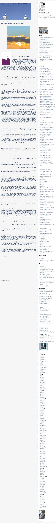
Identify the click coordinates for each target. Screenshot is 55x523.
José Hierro (41, 433)
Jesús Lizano (41, 422)
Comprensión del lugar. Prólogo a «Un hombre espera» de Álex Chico (47, 270)
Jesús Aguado (41, 421)
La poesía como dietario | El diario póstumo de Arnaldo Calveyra (46, 269)
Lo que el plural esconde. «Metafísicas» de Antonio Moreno (46, 135)
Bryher (41, 375)
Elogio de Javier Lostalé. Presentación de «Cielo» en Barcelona (46, 189)
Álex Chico (41, 358)
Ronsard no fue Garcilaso (42, 318)
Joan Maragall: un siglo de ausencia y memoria (45, 321)
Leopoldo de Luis (42, 455)
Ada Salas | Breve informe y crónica (43, 173)
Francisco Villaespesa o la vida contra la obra (44, 193)
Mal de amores (41, 257)
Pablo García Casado (42, 481)
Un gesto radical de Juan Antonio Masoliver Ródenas (45, 159)
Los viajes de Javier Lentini (43, 140)
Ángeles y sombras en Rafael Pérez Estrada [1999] (45, 300)
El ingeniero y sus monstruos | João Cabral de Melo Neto (46, 233)
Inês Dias (41, 411)
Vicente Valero (41, 505)
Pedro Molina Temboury (42, 482)
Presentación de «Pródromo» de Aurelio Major (45, 216)
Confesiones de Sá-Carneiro (43, 230)
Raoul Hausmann (42, 489)
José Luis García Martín (42, 435)
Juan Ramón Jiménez (42, 450)
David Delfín (41, 389)
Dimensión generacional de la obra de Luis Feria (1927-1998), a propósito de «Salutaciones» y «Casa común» (46, 42)
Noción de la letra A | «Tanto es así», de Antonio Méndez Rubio (46, 143)
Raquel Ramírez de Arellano (43, 490)
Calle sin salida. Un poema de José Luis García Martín (45, 335)
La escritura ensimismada (42, 199)
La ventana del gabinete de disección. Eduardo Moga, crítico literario (47, 277)
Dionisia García (41, 390)
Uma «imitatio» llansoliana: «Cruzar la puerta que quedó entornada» (47, 237)
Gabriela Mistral (41, 407)
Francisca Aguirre (42, 402)
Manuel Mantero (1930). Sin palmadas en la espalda (45, 47)
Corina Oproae (41, 386)
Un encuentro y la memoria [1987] (43, 256)
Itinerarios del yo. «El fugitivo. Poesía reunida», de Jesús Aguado (46, 114)
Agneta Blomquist (42, 354)
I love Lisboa (41, 111)
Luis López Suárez (42, 460)
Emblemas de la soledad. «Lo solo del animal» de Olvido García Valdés (47, 104)
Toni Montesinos (42, 503)
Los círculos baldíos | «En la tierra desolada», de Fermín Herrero (46, 139)
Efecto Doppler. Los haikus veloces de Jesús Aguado (45, 92)
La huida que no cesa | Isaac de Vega (44, 328)
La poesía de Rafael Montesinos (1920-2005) (44, 38)
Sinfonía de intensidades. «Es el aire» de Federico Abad (45, 155)
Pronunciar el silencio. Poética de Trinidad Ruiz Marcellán (46, 219)
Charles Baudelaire (42, 384)
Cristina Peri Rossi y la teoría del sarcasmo (44, 81)
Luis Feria (41, 459)
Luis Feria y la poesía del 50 (43, 43)
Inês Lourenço (41, 412)
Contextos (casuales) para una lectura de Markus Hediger (46, 176)
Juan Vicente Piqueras (42, 451)
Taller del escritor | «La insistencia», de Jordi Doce (45, 156)
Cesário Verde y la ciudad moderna (43, 228)
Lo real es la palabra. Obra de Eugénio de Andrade (45, 235)
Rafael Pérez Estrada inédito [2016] (43, 293)
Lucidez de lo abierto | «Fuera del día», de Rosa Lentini (45, 141)
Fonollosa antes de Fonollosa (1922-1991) (44, 39)
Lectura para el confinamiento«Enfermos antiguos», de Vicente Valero (47, 281)
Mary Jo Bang (41, 474)
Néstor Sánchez (41, 478)
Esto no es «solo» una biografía (43, 267)
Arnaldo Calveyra (42, 370)
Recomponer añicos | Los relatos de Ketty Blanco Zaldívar (46, 286)
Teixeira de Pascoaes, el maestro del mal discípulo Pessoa (46, 229)
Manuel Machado (42, 462)
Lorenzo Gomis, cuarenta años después (44, 138)
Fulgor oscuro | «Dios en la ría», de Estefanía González (45, 107)
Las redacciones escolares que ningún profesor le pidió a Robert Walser (47, 331)
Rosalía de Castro (42, 498)
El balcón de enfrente (14, 4)
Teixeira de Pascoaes (42, 500)
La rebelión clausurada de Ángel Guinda (44, 131)
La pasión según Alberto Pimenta (43, 239)
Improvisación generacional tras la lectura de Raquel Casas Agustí (47, 197)
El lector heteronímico (42, 186)
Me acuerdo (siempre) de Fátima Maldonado (44, 241)
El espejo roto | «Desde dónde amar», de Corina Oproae (45, 96)
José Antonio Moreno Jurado (43, 430)
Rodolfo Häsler (41, 496)
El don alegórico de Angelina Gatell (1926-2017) (45, 41)
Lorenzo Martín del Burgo (42, 458)
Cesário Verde (41, 383)
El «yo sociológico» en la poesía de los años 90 (45, 57)
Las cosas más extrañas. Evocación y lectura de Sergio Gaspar (46, 133)
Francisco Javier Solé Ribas (43, 404)
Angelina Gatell (41, 363)
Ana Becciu (41, 360)
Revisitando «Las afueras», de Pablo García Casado (45, 150)
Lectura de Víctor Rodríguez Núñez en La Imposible (45, 205)
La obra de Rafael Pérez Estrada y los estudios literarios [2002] (46, 297)
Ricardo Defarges (42, 493)
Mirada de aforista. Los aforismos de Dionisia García (45, 45)
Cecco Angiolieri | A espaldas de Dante (44, 316)
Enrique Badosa (41, 393)
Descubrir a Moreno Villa (42, 180)
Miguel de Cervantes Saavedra (43, 476)
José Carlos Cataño (42, 432)
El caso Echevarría (42, 184)
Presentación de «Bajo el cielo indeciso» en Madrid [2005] (46, 296)
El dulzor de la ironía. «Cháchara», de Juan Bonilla (45, 95)
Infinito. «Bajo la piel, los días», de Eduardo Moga (45, 112)
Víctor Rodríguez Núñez (42, 506)
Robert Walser (41, 495)
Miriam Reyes (41, 477)
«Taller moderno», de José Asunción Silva (44, 337)
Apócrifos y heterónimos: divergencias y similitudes (45, 261)
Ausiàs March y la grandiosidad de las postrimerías (45, 317)
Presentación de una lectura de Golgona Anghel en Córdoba (46, 218)
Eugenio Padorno (42, 396)
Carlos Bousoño (41, 377)
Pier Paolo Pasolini (42, 484)
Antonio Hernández (42, 366)
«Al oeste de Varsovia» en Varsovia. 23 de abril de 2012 (45, 169)
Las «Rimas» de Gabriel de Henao (43, 319)
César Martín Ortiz (42, 382)
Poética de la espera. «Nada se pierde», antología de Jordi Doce (46, 149)
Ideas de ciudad (41, 195)
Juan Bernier (41, 445)
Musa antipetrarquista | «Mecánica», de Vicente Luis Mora (46, 142)
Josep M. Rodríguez (42, 443)
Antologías (41, 364)
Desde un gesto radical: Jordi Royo (43, 181)
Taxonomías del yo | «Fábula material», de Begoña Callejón (46, 157)
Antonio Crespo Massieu (42, 365)
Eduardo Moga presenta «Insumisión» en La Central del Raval (46, 183)
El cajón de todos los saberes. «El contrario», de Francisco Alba (46, 94)
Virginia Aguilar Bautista (42, 507)
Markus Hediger (41, 473)
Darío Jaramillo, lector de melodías (43, 88)
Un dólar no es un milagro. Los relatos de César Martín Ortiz (46, 276)
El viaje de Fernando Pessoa (43, 259)
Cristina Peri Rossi (42, 387)
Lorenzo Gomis (41, 457)
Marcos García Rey (42, 465)
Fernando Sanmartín (42, 401)
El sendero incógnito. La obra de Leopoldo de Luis (45, 101)
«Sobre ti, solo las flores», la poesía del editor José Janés (46, 171)
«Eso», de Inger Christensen (43, 308)
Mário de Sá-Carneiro (42, 471)
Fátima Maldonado (42, 397)
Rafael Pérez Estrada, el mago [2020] (44, 292)
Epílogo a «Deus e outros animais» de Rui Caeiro (45, 242)
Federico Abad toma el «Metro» (43, 105)
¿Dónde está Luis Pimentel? (43, 65)
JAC (40, 416)
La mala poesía (41, 200)
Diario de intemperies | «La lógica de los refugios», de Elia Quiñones (47, 90)
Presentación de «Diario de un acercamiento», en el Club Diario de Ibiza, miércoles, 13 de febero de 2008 (47, 285)
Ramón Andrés (41, 487)
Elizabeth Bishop (42, 392)
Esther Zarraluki (41, 395)
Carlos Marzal (41, 379)
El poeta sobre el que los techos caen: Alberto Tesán (45, 100)
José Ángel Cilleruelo (44, 13)
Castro (40, 175)
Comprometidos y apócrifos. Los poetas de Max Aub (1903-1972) (47, 37)
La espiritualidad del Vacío (43, 120)
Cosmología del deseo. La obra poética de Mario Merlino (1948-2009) (47, 51)
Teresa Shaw (41, 501)
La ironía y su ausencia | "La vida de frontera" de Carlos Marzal (46, 123)
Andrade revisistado (42, 236)
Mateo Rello (41, 475)
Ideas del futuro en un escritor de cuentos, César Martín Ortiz (46, 196)
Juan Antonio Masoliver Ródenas (43, 444)
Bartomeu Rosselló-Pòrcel (42, 372)
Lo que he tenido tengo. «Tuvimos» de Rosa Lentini (45, 136)
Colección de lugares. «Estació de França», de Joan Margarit (46, 76)
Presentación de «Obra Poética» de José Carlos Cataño (45, 214)
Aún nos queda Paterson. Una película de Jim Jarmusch (45, 174)
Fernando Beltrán (42, 400)
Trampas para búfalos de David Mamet (44, 330)
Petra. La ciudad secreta (42, 210)
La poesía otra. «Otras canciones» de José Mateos (45, 128)
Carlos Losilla (41, 378)
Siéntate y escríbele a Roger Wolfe (43, 221)
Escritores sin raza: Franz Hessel (43, 329)
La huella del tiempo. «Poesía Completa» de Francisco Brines (46, 122)
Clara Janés (41, 385)
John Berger (41, 426)
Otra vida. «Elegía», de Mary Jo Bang (44, 145)
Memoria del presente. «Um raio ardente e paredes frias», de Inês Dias (47, 251)
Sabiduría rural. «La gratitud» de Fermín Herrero (45, 152)
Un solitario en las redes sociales (43, 223)
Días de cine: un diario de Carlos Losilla (44, 182)
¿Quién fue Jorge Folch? (42, 66)
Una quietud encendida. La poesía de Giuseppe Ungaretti (46, 162)
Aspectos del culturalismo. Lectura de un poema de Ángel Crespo (46, 336)
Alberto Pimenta (41, 355)
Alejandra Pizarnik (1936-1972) (43, 50)
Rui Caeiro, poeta (42, 243)
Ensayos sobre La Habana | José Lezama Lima (45, 274)
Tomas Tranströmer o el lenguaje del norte (44, 309)
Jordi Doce (41, 427)
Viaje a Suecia (41, 307)
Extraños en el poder (42, 192)
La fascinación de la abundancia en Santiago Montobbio (46, 121)
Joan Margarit (41, 423)
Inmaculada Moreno (42, 413)
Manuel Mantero (42, 463)
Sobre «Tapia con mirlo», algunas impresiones (45, 222)
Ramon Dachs (41, 488)
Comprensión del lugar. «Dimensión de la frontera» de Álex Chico (47, 77)
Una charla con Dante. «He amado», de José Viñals (45, 160)
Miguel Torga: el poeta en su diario (43, 231)
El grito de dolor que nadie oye (43, 185)
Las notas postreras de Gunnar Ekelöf (44, 310)
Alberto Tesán (41, 356)
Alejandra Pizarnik (42, 357)
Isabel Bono (41, 415)
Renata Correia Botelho (42, 492)
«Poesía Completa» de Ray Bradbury (44, 68)
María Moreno (41, 468)
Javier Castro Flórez (42, 418)
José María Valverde (42, 439)
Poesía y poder (41, 211)
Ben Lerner (41, 373)
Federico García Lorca (42, 399)
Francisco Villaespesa (42, 405)
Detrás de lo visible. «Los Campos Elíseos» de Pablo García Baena (47, 89)
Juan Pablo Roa (41, 449)
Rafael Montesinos (42, 486)
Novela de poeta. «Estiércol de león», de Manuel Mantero (46, 275)
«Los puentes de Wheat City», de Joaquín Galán (45, 67)
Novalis (41, 479)
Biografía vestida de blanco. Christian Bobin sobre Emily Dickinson (47, 332)
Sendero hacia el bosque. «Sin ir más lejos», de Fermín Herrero (46, 153)
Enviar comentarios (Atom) (6, 280)
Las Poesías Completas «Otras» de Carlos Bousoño (45, 134)
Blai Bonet (41, 374)
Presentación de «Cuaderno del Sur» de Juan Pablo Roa (45, 213)
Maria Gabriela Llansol (42, 467)
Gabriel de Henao (42, 406)
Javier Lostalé (41, 419)
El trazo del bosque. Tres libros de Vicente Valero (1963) (46, 56)
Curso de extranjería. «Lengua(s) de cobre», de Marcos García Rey (47, 87)
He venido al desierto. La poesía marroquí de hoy (45, 194)
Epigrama (41, 394)
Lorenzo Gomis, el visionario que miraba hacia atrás (45, 208)
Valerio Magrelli (41, 504)
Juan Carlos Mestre (42, 446)
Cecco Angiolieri (42, 381)
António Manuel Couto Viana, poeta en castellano (45, 234)
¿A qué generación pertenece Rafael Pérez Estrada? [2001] (46, 298)
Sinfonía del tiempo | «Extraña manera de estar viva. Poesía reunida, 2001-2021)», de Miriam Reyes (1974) (47, 61)
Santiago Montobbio (42, 499)
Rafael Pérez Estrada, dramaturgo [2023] (44, 289)
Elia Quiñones (41, 391)
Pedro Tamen (41, 483)
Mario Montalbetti (42, 472)
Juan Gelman (41, 448)
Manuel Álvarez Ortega (42, 461)
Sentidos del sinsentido (42, 220)
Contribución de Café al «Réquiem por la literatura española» (46, 178)
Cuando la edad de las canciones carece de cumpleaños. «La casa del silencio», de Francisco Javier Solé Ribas (47, 83)
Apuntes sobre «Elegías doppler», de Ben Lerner (45, 71)
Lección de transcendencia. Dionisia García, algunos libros (46, 46)
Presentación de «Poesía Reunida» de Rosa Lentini (45, 215)
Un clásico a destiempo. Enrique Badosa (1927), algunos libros (46, 44)
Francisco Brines (42, 403)
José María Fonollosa (42, 438)
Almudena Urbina (42, 359)
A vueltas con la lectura (42, 172)
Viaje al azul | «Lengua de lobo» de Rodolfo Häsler (45, 164)
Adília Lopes (41, 353)
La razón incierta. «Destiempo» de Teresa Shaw (45, 130)
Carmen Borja (41, 380)
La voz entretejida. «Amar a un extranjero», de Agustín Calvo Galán (47, 132)
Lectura (41, 454)
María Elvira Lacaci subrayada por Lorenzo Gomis (45, 209)
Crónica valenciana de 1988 (43, 179)
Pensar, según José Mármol (43, 147)
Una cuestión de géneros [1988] (43, 303)
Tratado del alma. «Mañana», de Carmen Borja (45, 158)
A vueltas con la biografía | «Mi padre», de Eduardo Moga (46, 69)
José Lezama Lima (42, 434)
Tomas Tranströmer (42, 502)
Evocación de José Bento (42, 238)
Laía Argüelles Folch (42, 453)
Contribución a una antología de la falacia (44, 177)
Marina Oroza (41, 470)
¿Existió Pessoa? (42, 258)
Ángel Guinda (41, 362)
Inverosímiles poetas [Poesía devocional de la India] (45, 314)
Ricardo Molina (41, 494)
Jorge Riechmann (42, 428)
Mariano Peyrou (41, 469)
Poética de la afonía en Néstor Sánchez (44, 327)
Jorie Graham (41, 429)
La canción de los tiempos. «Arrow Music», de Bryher (45, 117)
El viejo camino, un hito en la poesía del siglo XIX (45, 320)
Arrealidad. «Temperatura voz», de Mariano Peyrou (45, 72)
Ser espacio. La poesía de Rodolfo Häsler (44, 154)
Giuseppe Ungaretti (42, 408)
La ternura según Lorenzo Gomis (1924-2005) (45, 40)
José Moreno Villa (42, 441)
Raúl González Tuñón (42, 491)
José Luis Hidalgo (42, 436)
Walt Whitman (41, 508)
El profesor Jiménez (42, 272)
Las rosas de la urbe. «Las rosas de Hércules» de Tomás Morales (46, 322)
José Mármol (41, 440)
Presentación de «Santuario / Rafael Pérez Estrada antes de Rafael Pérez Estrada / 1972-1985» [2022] (47, 290)
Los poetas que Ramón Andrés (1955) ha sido (44, 52)
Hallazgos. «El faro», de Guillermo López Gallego (45, 110)
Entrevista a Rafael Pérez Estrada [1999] (44, 299)
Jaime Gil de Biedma (42, 417)
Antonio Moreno (42, 368)
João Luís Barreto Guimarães (43, 425)
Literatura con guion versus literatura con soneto (45, 206)
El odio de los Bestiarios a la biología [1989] (44, 302)
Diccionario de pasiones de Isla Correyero (44, 91)
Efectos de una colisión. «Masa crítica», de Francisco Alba (46, 93)
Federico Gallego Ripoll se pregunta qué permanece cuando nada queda (47, 106)
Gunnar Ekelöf (41, 410)
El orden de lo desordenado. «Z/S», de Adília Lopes (45, 246)
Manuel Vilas (41, 464)
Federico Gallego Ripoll (42, 398)
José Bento (41, 431)
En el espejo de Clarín (42, 190)
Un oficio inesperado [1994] (43, 301)
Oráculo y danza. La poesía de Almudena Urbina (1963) (45, 55)
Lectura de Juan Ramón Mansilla (43, 204)
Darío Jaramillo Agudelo (42, 388)
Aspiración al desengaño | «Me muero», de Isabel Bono (45, 73)
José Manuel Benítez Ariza (43, 437)
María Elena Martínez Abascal (43, 466)
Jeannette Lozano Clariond (43, 420)
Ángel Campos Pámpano (42, 361)
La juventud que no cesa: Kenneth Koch (44, 124)
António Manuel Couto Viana (43, 367)
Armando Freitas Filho (42, 369)
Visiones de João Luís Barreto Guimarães (44, 248)
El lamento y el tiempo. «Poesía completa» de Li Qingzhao (46, 315)
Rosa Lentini (41, 497)
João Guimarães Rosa (42, 424)
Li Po (40, 456)
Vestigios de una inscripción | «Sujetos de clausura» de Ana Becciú (47, 163)
